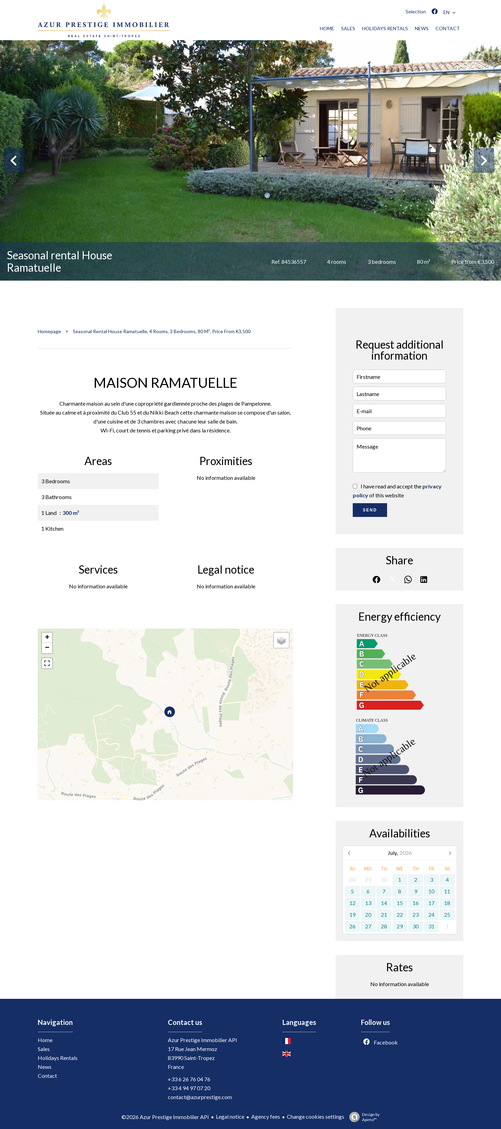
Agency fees (265, 1116)
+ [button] (47, 638)
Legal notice (230, 1116)
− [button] (47, 648)
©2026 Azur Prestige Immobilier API (165, 1117)
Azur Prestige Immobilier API (202, 1040)
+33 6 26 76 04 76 (189, 1079)
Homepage (49, 331)
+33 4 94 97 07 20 (189, 1088)
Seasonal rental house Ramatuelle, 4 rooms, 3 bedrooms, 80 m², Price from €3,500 (161, 331)
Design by (363, 1117)
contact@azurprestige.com (200, 1097)
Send (370, 510)
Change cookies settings (315, 1116)
